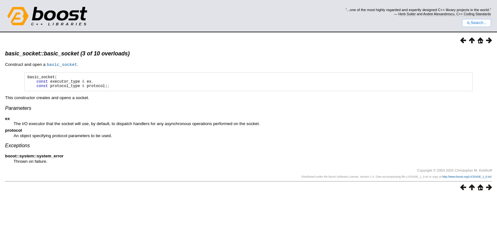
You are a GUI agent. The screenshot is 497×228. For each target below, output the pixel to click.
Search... (477, 23)
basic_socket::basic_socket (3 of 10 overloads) (67, 53)
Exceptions (17, 148)
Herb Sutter (407, 14)
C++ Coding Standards (473, 14)
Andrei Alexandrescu (439, 14)
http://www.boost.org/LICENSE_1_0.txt (466, 179)
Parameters (18, 110)
